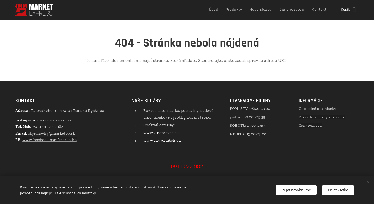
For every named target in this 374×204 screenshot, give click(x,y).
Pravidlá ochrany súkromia (322, 117)
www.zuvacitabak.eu (162, 140)
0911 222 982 (187, 166)
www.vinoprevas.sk (161, 132)
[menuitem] (223, 10)
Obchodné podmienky (317, 108)
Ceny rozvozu (310, 125)
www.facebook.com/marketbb (49, 139)
